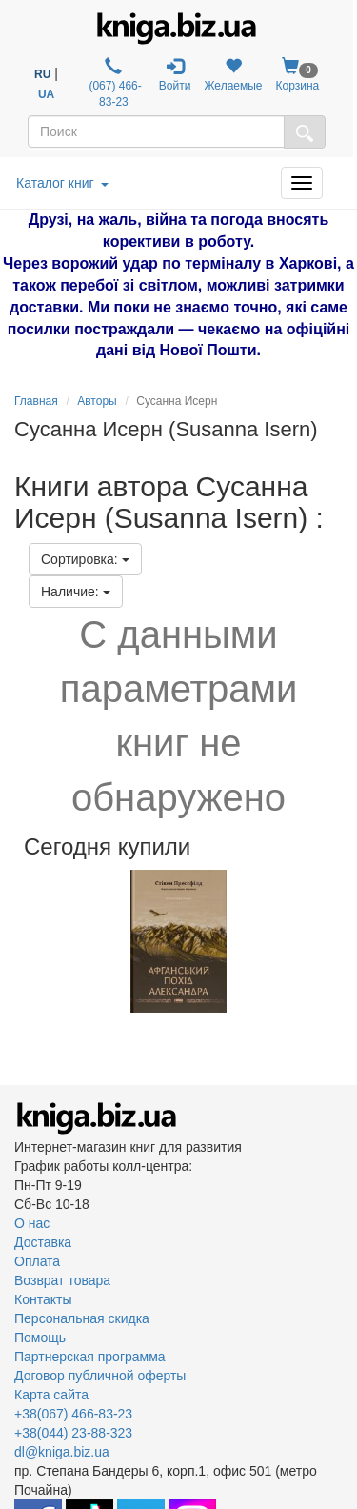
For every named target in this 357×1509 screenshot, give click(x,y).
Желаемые (233, 74)
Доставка (42, 1242)
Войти (175, 74)
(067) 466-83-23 (114, 83)
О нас (32, 1223)
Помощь (40, 1337)
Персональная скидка (81, 1318)
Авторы (96, 401)
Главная (36, 401)
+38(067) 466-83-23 (73, 1413)
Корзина (298, 74)
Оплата (37, 1261)
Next (340, 941)
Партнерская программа (90, 1356)
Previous (17, 941)
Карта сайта (51, 1394)
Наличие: (75, 591)
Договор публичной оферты (100, 1375)
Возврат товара (62, 1280)
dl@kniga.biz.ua (61, 1451)
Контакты (42, 1299)
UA (46, 94)
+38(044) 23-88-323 (73, 1432)
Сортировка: (85, 559)
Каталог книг (62, 183)
